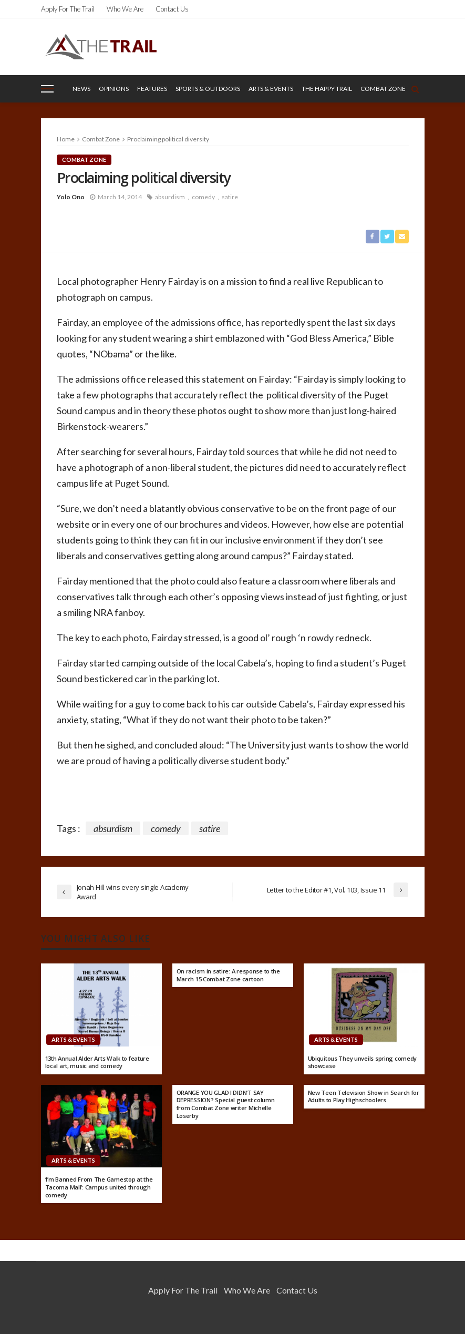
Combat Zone (383, 89)
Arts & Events (271, 89)
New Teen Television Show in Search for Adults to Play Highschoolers (363, 1096)
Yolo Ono (71, 197)
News (81, 89)
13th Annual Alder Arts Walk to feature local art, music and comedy (97, 1062)
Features (152, 89)
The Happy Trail (327, 89)
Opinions (114, 89)
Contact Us (172, 9)
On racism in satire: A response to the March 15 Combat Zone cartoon (228, 975)
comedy (203, 197)
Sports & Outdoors (207, 89)
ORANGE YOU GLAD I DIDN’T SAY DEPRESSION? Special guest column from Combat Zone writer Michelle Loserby (226, 1104)
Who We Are (125, 9)
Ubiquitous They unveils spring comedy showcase (362, 1062)
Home (66, 139)
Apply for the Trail (68, 9)
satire (230, 197)
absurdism (170, 197)
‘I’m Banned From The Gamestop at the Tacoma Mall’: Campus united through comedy (99, 1187)
